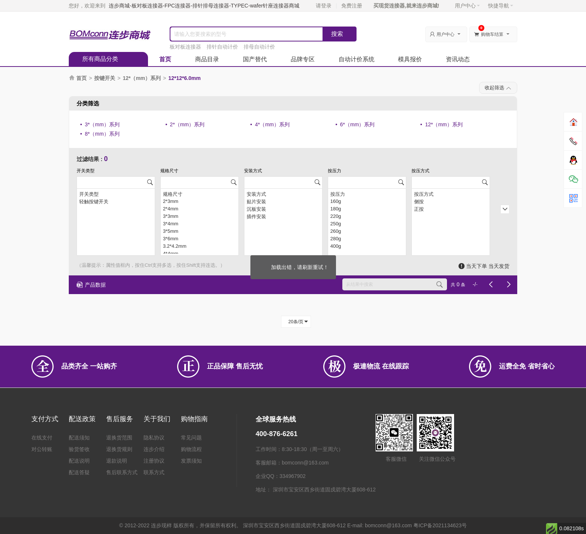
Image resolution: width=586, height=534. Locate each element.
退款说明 (116, 461)
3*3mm (199, 216)
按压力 (367, 194)
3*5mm (199, 231)
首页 (165, 59)
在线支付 (41, 438)
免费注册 (351, 6)
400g (367, 246)
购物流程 (191, 449)
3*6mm (199, 239)
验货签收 (79, 449)
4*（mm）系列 (272, 124)
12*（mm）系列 (142, 78)
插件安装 (283, 216)
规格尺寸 (199, 194)
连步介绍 (154, 449)
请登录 (323, 6)
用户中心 (467, 6)
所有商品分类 (100, 59)
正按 (450, 209)
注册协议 (154, 461)
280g (367, 239)
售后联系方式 (122, 472)
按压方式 (450, 194)
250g (367, 224)
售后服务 (119, 419)
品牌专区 (303, 59)
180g (367, 209)
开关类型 (115, 194)
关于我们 (157, 419)
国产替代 (255, 59)
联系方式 (154, 472)
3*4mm (199, 224)
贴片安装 (283, 201)
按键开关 (104, 78)
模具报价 (410, 59)
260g (367, 231)
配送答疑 (79, 472)
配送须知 (79, 438)
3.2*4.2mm (199, 246)
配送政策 (82, 419)
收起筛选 (498, 88)
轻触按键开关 (115, 201)
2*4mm (199, 209)
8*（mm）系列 (102, 134)
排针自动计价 (222, 47)
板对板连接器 (185, 47)
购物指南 (194, 419)
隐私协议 (154, 438)
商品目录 (207, 59)
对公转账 (41, 449)
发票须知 (191, 461)
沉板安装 (283, 209)
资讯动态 (458, 59)
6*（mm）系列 (357, 124)
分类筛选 (88, 103)
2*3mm (199, 201)
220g (367, 216)
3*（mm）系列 (102, 124)
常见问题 (191, 438)
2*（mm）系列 (187, 124)
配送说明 (79, 461)
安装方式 (283, 194)
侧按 (450, 201)
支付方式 (44, 419)
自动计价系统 (356, 59)
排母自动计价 (259, 47)
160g (367, 201)
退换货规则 (119, 449)
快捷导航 (500, 6)
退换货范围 (119, 438)
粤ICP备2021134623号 (440, 525)
